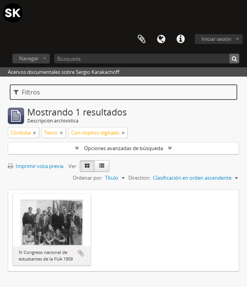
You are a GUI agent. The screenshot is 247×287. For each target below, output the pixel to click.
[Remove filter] (34, 132)
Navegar (29, 58)
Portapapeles (141, 39)
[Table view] (101, 166)
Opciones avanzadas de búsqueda (123, 148)
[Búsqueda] (146, 58)
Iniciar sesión (216, 38)
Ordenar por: (88, 177)
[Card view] (87, 166)
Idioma (161, 39)
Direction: (139, 177)
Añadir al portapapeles (81, 253)
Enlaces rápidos (180, 39)
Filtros (27, 92)
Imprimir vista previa (35, 166)
